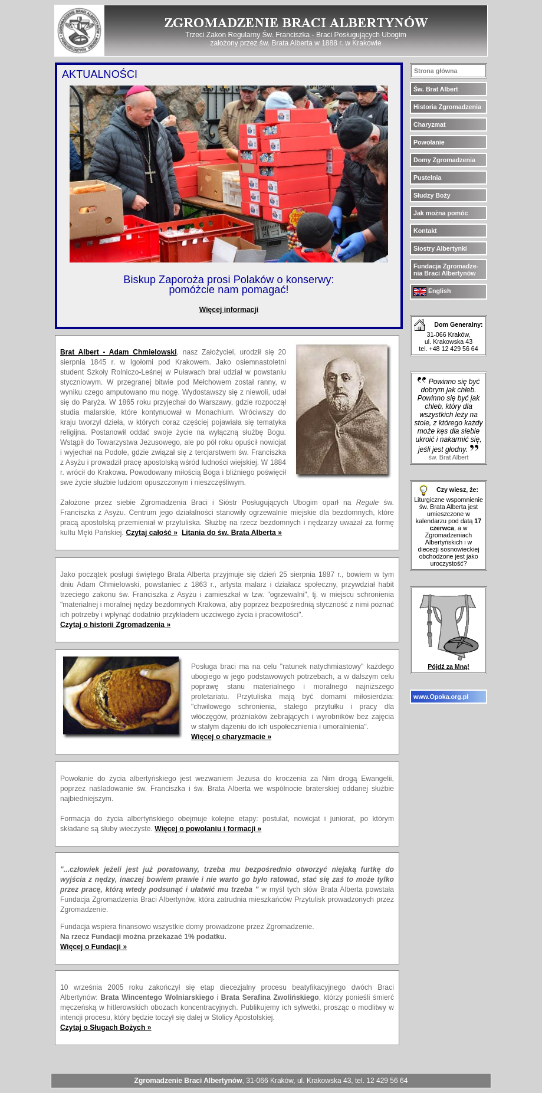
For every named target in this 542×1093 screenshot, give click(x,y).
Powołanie (429, 142)
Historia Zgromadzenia (447, 106)
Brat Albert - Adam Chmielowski (118, 352)
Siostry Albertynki (440, 248)
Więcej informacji (228, 310)
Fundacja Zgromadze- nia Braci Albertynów (445, 269)
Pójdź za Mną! (449, 663)
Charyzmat (429, 124)
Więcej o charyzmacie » (231, 737)
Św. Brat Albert (435, 89)
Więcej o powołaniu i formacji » (208, 829)
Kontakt (425, 230)
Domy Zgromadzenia (444, 159)
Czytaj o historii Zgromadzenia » (115, 625)
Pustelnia (427, 177)
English (432, 290)
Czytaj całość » (152, 533)
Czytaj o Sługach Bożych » (106, 1027)
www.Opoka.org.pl (440, 696)
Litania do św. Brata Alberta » (232, 533)
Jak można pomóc (440, 212)
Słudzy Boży (432, 195)
